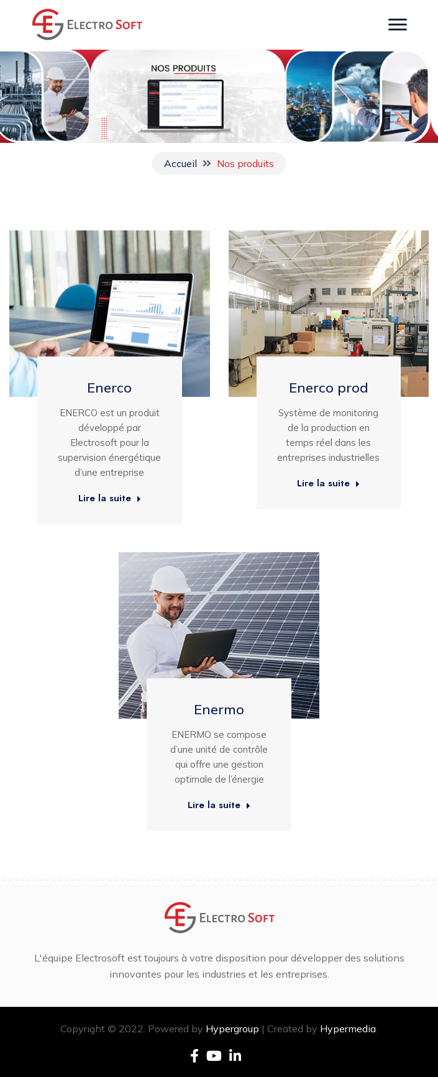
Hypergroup (232, 1028)
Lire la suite (109, 499)
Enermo (219, 709)
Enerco (109, 387)
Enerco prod (328, 387)
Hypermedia (348, 1028)
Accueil (180, 163)
